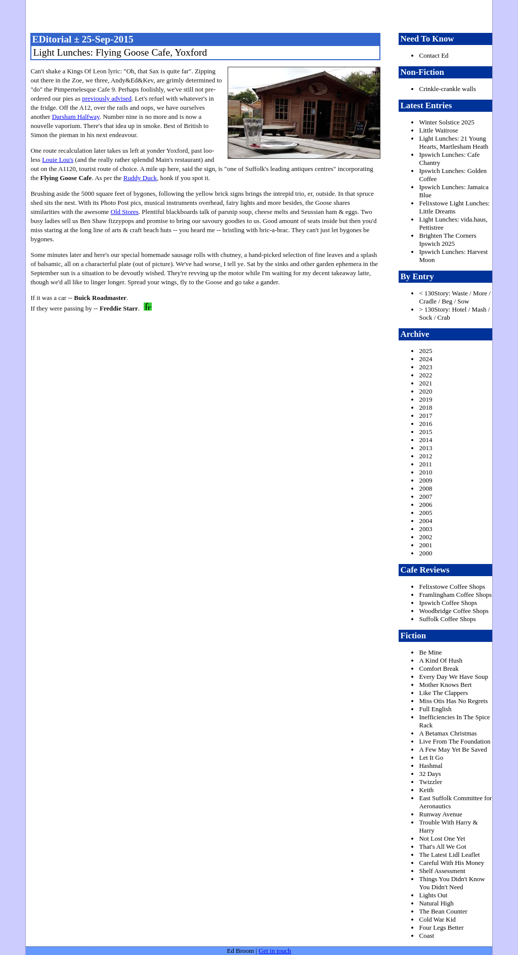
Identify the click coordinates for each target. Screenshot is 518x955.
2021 (425, 383)
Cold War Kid (437, 919)
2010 (425, 472)
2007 (425, 496)
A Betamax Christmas (448, 733)
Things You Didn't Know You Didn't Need (452, 883)
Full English (435, 709)
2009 (425, 480)
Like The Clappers (443, 693)
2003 (425, 529)
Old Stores (125, 211)
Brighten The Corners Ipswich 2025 (447, 239)
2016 (425, 423)
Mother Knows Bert (445, 684)
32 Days (430, 773)
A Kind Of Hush (440, 660)
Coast (426, 935)
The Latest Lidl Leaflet (449, 854)
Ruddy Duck (140, 178)
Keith (426, 790)
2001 (425, 545)
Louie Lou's (57, 159)
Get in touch (274, 950)
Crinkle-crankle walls (447, 89)
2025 (425, 351)
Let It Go (431, 757)
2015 (425, 432)
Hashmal (430, 765)
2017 (425, 415)
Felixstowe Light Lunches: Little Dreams (454, 207)
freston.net (262, 15)
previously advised (107, 98)
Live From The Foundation (454, 741)
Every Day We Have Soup (453, 676)
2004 (425, 521)
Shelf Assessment (442, 871)
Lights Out (433, 895)
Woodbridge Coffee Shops (453, 611)
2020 (425, 391)
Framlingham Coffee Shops (455, 594)
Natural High (436, 903)
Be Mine (430, 652)
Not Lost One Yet (442, 838)
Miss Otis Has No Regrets (453, 701)
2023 (425, 367)
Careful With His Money (451, 862)
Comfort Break (438, 668)
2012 (425, 456)
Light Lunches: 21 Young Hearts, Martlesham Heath (453, 142)
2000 (425, 553)
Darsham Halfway (76, 116)
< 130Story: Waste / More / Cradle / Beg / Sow (454, 297)
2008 (425, 488)
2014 (425, 440)
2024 (425, 359)
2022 (425, 375)
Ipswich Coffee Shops (448, 602)
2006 (425, 504)
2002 (425, 537)
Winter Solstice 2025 (446, 122)
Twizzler (430, 782)
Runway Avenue (440, 814)
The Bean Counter (443, 911)
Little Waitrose (438, 130)
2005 (425, 512)
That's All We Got (442, 846)
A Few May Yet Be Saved (453, 749)
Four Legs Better (441, 927)
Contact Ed (433, 55)
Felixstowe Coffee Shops (452, 586)
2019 (425, 399)
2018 (425, 407)
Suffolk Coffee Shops (447, 619)
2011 (425, 464)
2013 (425, 448)
